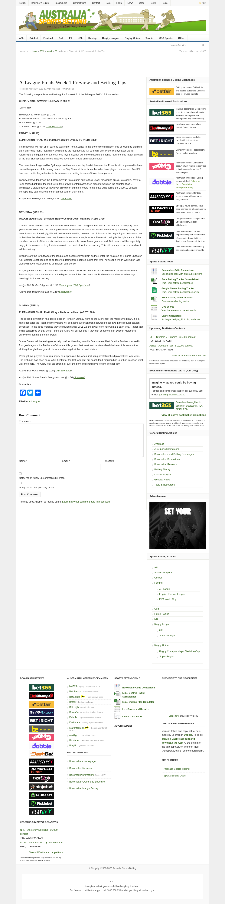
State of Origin (167, 635)
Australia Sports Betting (124, 868)
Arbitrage (159, 443)
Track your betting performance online (180, 292)
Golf (61, 38)
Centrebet (66, 198)
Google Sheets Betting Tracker (177, 288)
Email (66, 460)
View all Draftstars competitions (189, 355)
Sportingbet (66, 285)
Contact (96, 3)
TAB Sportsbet (54, 126)
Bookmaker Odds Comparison (177, 270)
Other (181, 38)
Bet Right (74, 707)
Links (119, 3)
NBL (80, 38)
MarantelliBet (76, 727)
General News (162, 479)
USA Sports (166, 38)
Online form (174, 716)
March (50, 51)
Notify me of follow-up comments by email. (42, 477)
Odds (141, 3)
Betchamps (75, 691)
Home (35, 51)
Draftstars (74, 722)
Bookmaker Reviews (165, 464)
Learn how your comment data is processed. (86, 501)
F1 (70, 38)
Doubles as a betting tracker (175, 301)
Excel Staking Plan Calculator (177, 297)
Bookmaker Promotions (167, 459)
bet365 (73, 686)
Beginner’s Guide (40, 3)
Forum (22, 3)
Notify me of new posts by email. (36, 487)
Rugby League (110, 38)
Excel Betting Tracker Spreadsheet (180, 279)
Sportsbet (79, 377)
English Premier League (172, 594)
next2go (73, 735)
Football (48, 38)
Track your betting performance (177, 283)
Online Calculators (171, 316)
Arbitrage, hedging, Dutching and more (180, 319)
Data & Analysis (162, 474)
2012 (42, 51)
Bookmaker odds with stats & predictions (181, 274)
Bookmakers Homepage (82, 761)
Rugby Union (132, 38)
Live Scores (167, 306)
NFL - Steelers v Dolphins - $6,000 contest (172, 337)
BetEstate (74, 696)
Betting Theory (162, 469)
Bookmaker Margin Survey (83, 788)
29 (56, 51)
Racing (92, 38)
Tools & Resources (164, 484)
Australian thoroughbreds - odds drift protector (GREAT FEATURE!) (190, 406)
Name (23, 460)
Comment (25, 421)
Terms (153, 3)
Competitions (79, 3)
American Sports (163, 572)
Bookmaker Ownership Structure (87, 781)
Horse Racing (161, 613)
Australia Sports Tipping (177, 768)
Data (108, 3)
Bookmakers (61, 3)
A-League (34, 401)
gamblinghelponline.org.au (172, 394)
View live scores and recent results (178, 310)
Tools (165, 3)
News (130, 3)
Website (109, 460)
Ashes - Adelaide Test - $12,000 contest (171, 345)
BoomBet (74, 712)
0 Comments (68, 89)
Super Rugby (166, 656)
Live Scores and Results (135, 709)
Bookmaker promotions (82, 774)
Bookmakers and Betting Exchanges (174, 454)
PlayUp (73, 745)
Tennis (149, 38)
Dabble (73, 717)
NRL (161, 630)
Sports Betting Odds (175, 775)
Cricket (33, 38)
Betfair (73, 702)
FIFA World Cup (168, 599)
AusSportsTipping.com (166, 449)
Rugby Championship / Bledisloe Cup (179, 651)
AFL (21, 38)
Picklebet (74, 740)
